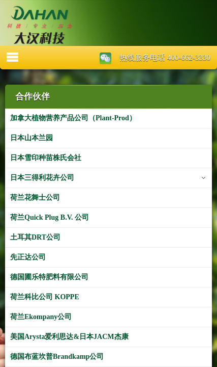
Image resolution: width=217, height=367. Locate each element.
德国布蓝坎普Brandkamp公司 (57, 356)
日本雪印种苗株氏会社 (45, 158)
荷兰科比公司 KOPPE (44, 297)
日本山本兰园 (31, 138)
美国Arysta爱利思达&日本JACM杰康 (69, 336)
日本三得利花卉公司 (42, 177)
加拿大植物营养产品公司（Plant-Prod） (73, 118)
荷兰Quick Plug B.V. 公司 (49, 217)
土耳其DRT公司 (35, 237)
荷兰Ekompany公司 (41, 317)
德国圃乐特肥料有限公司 (49, 277)
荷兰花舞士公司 (35, 197)
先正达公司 (28, 257)
